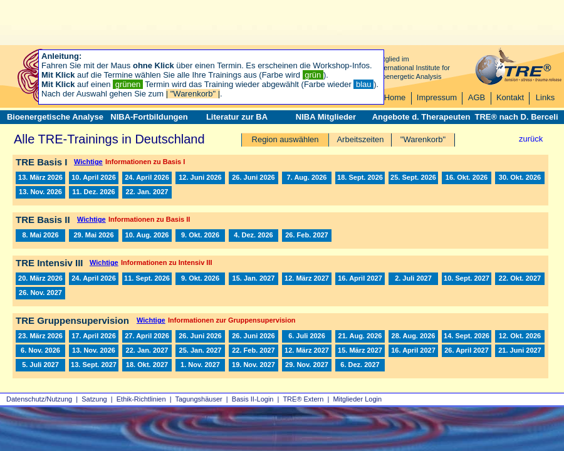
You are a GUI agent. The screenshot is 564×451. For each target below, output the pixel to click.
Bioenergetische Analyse (55, 117)
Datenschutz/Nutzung (39, 399)
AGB (476, 97)
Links (545, 97)
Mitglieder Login (357, 399)
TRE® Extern (303, 399)
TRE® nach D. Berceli (516, 117)
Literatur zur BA (237, 117)
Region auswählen (285, 139)
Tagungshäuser (198, 399)
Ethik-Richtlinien (141, 399)
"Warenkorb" (423, 139)
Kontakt (510, 97)
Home (395, 97)
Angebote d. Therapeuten (421, 117)
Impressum (437, 97)
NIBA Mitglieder (326, 117)
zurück (531, 138)
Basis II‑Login (253, 399)
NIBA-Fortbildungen (148, 117)
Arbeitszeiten (360, 139)
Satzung (94, 399)
